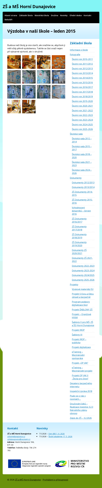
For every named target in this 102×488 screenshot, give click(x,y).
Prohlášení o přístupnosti (55, 479)
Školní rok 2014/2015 (82, 77)
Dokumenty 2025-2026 (83, 279)
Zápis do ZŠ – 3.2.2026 (81, 418)
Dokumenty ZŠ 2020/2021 (79, 252)
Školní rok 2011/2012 (82, 63)
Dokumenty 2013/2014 (83, 187)
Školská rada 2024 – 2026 (82, 172)
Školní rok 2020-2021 (82, 105)
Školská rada (76, 133)
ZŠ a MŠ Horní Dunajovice (29, 6)
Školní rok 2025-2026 (82, 129)
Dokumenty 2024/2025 (83, 275)
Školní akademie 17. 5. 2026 (60, 436)
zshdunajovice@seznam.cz (18, 439)
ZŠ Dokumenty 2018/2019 (79, 236)
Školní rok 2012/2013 (82, 68)
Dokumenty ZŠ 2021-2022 (82, 260)
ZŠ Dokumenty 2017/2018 (79, 228)
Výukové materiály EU (83, 289)
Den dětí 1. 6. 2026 (56, 433)
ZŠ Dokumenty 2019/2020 (79, 244)
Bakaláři (8, 19)
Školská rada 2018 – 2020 (82, 156)
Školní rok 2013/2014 (82, 73)
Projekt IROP (78, 330)
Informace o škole (79, 49)
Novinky (64, 15)
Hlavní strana (11, 15)
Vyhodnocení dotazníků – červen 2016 (81, 210)
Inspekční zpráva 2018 (81, 391)
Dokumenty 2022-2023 (83, 265)
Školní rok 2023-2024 (82, 119)
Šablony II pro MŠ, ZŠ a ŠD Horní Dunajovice (83, 324)
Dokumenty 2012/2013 (83, 182)
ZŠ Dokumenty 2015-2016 (82, 201)
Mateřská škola (42, 15)
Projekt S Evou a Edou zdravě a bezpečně (83, 295)
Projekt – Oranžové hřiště (81, 316)
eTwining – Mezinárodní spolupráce (78, 355)
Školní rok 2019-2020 (82, 101)
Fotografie (75, 54)
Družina (54, 15)
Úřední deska (76, 15)
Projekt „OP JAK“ (80, 362)
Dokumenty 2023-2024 (83, 270)
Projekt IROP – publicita (79, 341)
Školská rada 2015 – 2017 (82, 148)
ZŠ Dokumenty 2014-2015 (82, 193)
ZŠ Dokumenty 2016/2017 (79, 220)
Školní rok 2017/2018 (82, 91)
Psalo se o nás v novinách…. (78, 397)
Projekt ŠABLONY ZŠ (82, 309)
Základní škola (26, 15)
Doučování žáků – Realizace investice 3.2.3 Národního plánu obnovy (81, 408)
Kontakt (87, 15)
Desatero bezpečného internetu (81, 385)
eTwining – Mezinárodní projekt (82, 369)
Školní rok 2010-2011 (82, 59)
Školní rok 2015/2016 (82, 82)
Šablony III (77, 334)
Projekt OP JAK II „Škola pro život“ (80, 377)
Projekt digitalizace (81, 347)
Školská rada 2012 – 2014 (82, 140)
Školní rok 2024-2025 (82, 124)
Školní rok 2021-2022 (82, 110)
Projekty (74, 284)
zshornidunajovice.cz (16, 436)
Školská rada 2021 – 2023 (82, 164)
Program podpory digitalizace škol (81, 303)
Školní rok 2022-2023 (82, 115)
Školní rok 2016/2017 (82, 87)
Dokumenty (76, 177)
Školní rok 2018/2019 (82, 96)
